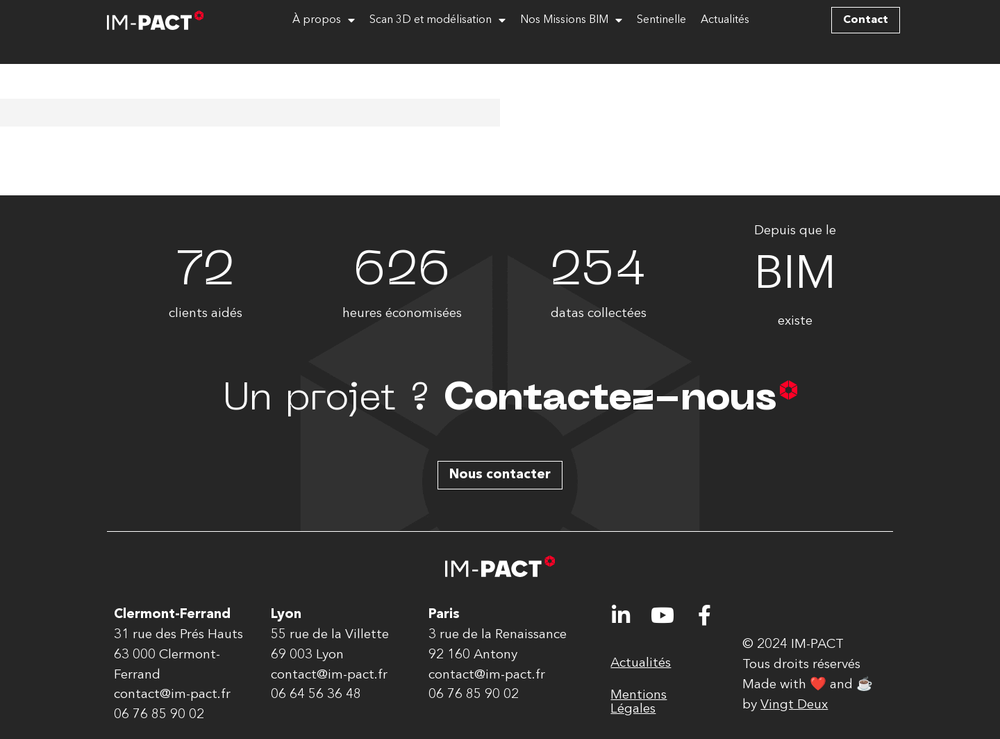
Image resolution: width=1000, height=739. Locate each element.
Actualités (725, 20)
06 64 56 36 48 (316, 694)
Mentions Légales (638, 702)
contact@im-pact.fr (172, 694)
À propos (323, 20)
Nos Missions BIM (571, 20)
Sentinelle (661, 20)
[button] (865, 20)
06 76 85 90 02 (159, 715)
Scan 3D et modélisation (437, 20)
